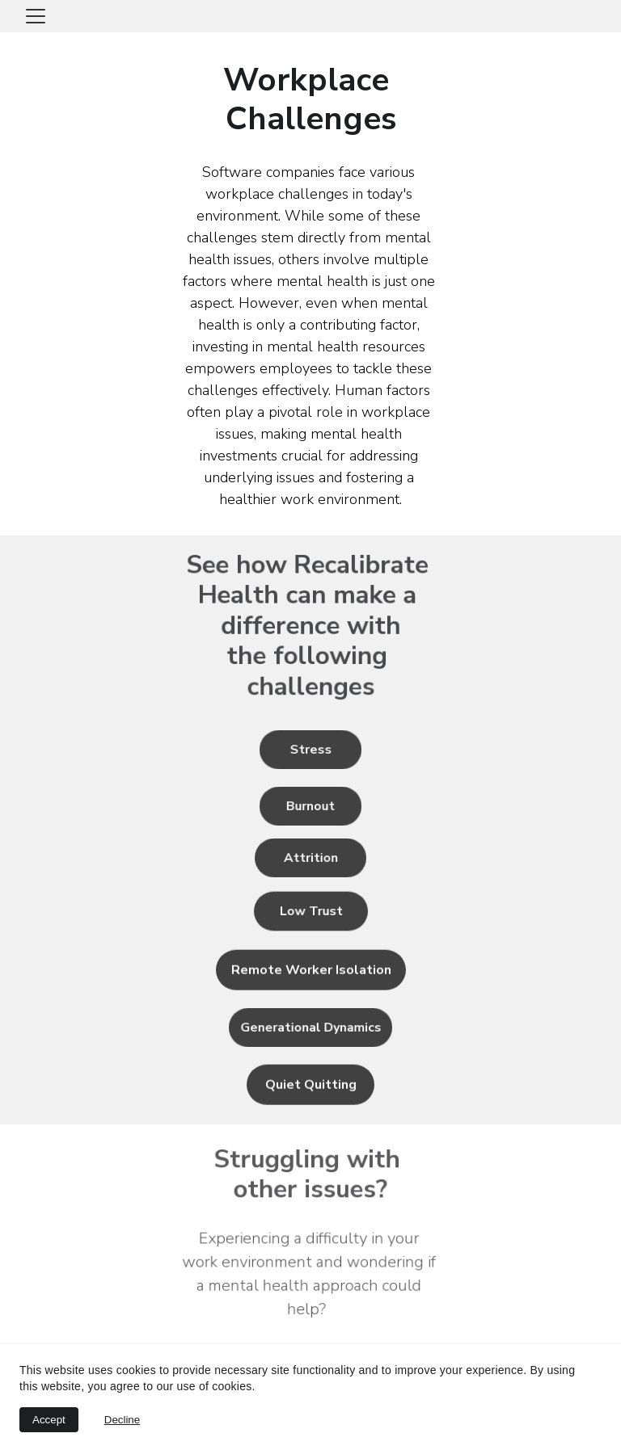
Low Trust (311, 910)
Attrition (310, 857)
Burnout (310, 805)
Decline (122, 1420)
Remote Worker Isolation (311, 971)
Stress (311, 749)
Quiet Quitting (311, 1086)
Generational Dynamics (310, 1027)
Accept (48, 1420)
